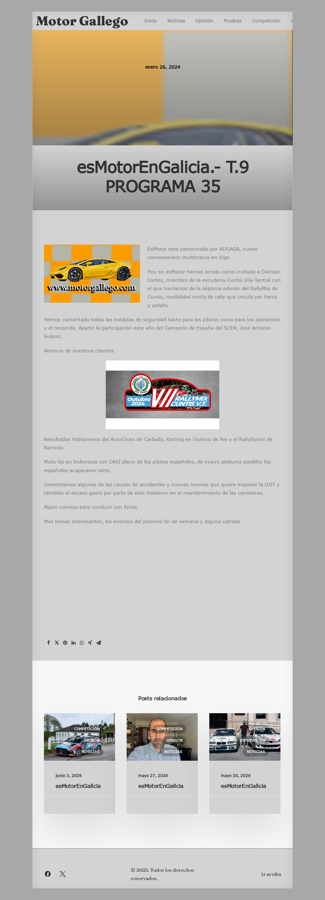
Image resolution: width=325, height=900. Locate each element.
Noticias (176, 20)
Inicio (150, 20)
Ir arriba (271, 874)
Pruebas (232, 20)
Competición (266, 20)
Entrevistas (252, 740)
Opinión (204, 20)
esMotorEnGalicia (78, 786)
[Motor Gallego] (82, 20)
